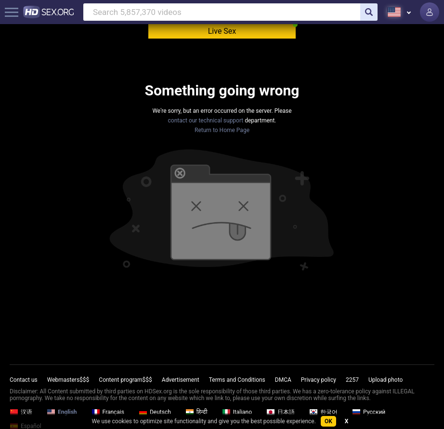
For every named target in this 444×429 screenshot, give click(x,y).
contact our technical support (206, 120)
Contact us (24, 379)
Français (107, 412)
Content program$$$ (125, 379)
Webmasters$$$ (68, 379)
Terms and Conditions (237, 379)
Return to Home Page (222, 130)
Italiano (237, 412)
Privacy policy (318, 379)
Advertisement (180, 379)
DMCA (283, 379)
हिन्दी (196, 412)
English (62, 412)
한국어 (323, 412)
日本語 (280, 412)
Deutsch (155, 412)
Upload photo (385, 379)
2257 (352, 379)
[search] (369, 12)
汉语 (21, 412)
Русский (368, 412)
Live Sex (222, 31)
